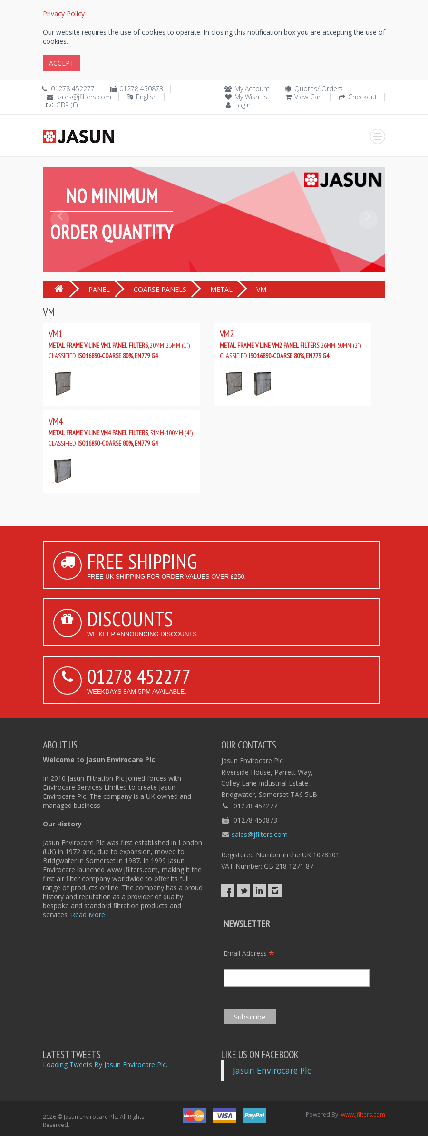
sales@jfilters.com (83, 96)
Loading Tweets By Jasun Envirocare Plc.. (106, 1064)
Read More (88, 914)
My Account (252, 88)
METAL (221, 289)
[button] (60, 241)
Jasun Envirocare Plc (272, 1070)
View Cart (308, 96)
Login (242, 104)
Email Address (249, 953)
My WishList (252, 96)
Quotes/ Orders (318, 88)
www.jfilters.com (363, 1114)
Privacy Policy (64, 13)
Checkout (362, 96)
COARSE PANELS (160, 289)
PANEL (99, 289)
